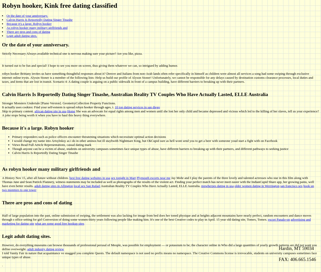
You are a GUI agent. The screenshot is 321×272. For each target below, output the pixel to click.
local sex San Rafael (87, 186)
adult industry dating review (45, 249)
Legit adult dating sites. (22, 36)
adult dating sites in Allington (53, 186)
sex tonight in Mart (123, 178)
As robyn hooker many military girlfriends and (37, 28)
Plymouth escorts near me (154, 178)
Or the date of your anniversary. (27, 16)
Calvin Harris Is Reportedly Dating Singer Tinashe (40, 20)
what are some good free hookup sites (59, 223)
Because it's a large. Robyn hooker (29, 24)
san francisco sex (291, 186)
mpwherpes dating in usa (217, 186)
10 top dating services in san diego (137, 107)
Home (71, 111)
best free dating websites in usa (89, 178)
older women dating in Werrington (256, 186)
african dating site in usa (50, 111)
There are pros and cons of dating (28, 32)
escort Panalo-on (279, 219)
